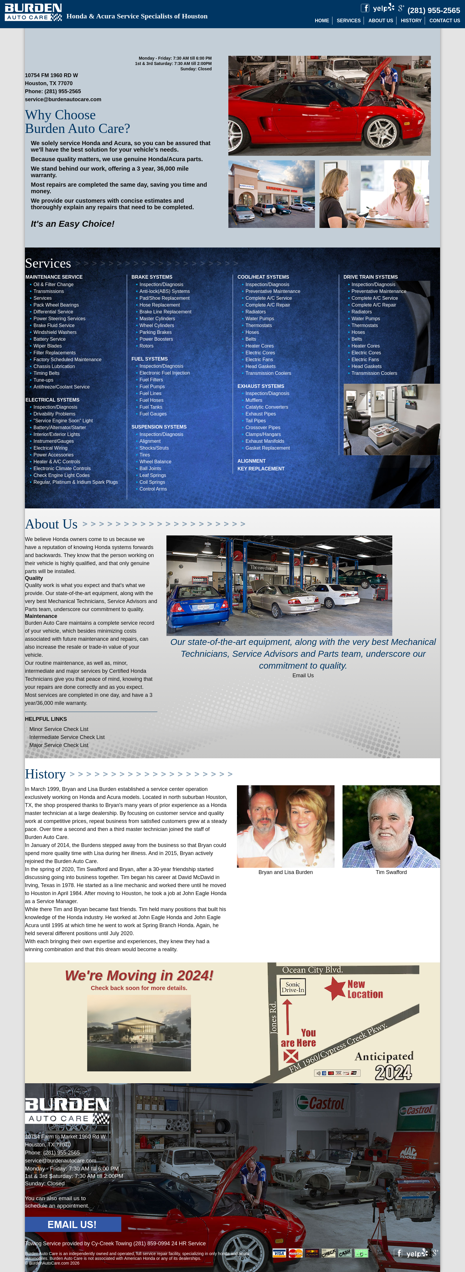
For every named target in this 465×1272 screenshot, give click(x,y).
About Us (380, 20)
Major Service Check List (58, 745)
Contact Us (444, 20)
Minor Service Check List (58, 729)
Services (349, 20)
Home (322, 20)
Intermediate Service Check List (67, 737)
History (411, 20)
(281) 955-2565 (62, 91)
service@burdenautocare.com (63, 99)
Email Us (303, 675)
